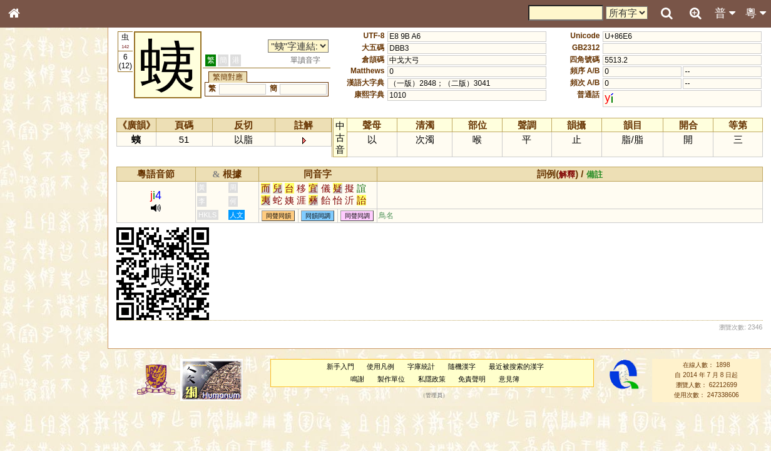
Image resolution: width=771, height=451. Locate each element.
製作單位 (391, 379)
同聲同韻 (278, 215)
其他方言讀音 (38, 359)
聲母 (25, 335)
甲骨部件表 (34, 191)
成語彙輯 (31, 417)
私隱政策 (432, 379)
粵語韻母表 (34, 273)
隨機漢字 (462, 366)
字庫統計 (421, 366)
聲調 (59, 335)
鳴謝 (357, 379)
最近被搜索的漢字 (516, 366)
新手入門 (340, 366)
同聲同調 (357, 215)
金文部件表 (34, 204)
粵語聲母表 (34, 261)
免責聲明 (472, 379)
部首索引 (31, 167)
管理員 (434, 395)
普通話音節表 (38, 347)
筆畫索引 (31, 179)
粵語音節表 (34, 249)
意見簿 (509, 379)
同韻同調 (317, 215)
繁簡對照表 (34, 429)
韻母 (42, 335)
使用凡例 (380, 366)
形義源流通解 (38, 216)
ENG (55, 138)
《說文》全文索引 (46, 393)
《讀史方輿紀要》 (46, 405)
